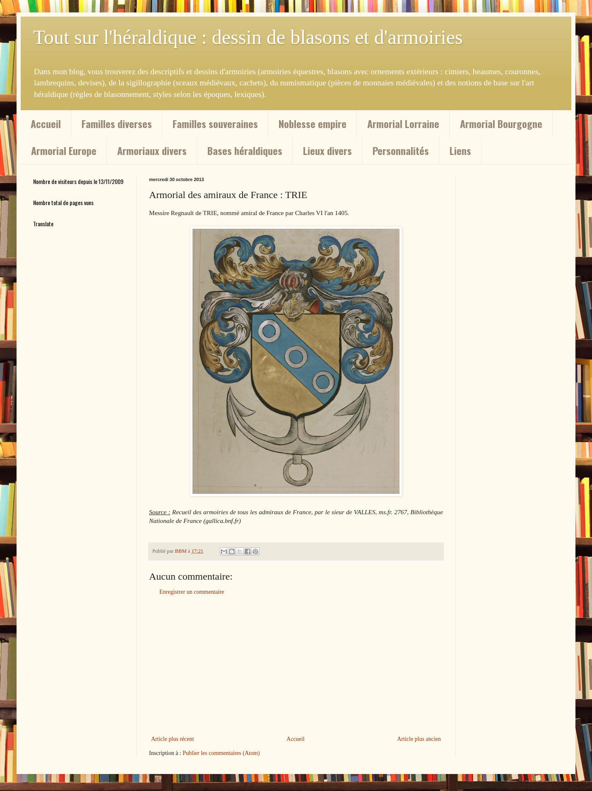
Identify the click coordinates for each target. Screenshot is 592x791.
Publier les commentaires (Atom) (221, 753)
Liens (460, 150)
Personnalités (401, 150)
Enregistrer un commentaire (191, 592)
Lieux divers (327, 150)
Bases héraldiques (244, 150)
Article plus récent (172, 739)
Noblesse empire (313, 123)
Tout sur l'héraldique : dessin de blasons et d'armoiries (248, 37)
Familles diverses (117, 123)
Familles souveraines (215, 123)
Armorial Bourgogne (501, 123)
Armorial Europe (63, 150)
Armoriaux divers (152, 150)
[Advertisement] (296, 665)
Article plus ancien (419, 739)
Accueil (46, 123)
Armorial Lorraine (403, 123)
